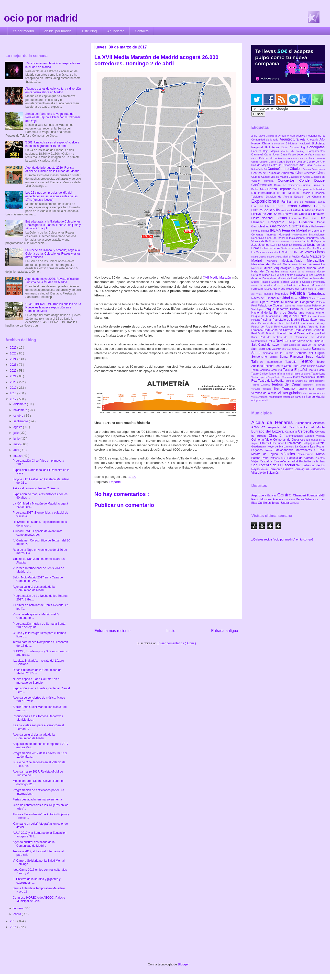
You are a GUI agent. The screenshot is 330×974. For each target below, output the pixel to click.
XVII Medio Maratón (217, 277)
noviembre (20, 410)
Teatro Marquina (284, 377)
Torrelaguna (302, 469)
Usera (285, 503)
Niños (304, 298)
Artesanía (313, 139)
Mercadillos (316, 260)
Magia (305, 256)
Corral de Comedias (287, 185)
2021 (13, 376)
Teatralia (292, 362)
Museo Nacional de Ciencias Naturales (301, 278)
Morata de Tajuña (266, 454)
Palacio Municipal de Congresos (293, 302)
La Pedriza (272, 252)
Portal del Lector (296, 323)
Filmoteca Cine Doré (304, 218)
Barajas (272, 495)
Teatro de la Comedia (295, 380)
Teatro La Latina (302, 373)
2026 (13, 347)
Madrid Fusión (292, 256)
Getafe (320, 443)
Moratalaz (290, 499)
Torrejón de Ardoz (281, 469)
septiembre (21, 421)
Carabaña (291, 431)
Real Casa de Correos (279, 330)
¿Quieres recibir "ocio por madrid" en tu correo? (282, 539)
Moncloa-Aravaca (272, 499)
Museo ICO (269, 274)
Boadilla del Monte (311, 427)
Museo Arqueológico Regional (285, 268)
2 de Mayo (258, 135)
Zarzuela (300, 396)
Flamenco (259, 222)
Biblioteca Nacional (299, 143)
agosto (18, 427)
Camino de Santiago (294, 151)
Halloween (318, 226)
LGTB (274, 244)
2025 (13, 353)
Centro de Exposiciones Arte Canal (291, 165)
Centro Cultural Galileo (264, 161)
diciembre (20, 404)
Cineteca (310, 173)
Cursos (306, 185)
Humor (265, 230)
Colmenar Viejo (262, 439)
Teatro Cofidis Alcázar (312, 365)
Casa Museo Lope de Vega (298, 154)
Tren (278, 388)
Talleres (259, 362)
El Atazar (264, 443)
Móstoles (289, 454)
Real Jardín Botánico (264, 333)
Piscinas (267, 319)
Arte (303, 139)
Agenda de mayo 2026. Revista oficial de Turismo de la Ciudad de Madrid (52, 280)
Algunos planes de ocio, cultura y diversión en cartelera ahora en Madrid (53, 90)
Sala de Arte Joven (313, 344)
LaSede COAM (289, 252)
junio (17, 438)
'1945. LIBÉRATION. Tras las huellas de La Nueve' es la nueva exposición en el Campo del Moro (53, 307)
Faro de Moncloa (305, 201)
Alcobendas (304, 423)
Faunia (321, 201)
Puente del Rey (316, 323)
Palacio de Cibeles (271, 305)
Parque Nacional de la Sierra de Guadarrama (288, 310)
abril (16, 450)
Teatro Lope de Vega (263, 377)
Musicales (282, 293)
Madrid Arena (275, 256)
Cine (300, 173)
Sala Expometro (292, 344)
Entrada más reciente (112, 631)
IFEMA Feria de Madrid (289, 230)
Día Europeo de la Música (308, 189)
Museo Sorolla (280, 281)
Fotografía (278, 222)
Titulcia (265, 469)
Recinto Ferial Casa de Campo (298, 333)
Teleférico (308, 384)
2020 (13, 382)
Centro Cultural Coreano (311, 158)
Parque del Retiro (294, 316)
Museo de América (262, 285)
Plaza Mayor (310, 319)
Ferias (279, 206)
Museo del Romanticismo (302, 288)
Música (299, 293)
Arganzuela (259, 495)
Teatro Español (295, 370)
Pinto (284, 458)
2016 (13, 921)
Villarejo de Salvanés (265, 472)
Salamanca (312, 499)
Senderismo (260, 356)
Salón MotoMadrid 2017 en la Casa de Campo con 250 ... (38, 579)
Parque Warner (315, 312)
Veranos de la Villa (264, 393)
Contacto (142, 31)
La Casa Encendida (290, 244)
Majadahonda (285, 450)
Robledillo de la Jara (312, 461)
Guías (306, 226)
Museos (269, 293)
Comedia (271, 180)
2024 (13, 359)
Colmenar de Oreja (286, 439)
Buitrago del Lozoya (268, 431)
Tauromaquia (276, 361)
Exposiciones (266, 201)
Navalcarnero (307, 454)
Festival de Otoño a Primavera (304, 214)
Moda (287, 264)
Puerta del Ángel (262, 326)
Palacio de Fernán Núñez (298, 305)
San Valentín (274, 348)
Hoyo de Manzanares (281, 446)
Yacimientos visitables (281, 396)
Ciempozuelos (295, 435)
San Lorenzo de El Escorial (273, 465)
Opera (265, 302)
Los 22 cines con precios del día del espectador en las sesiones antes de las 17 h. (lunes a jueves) (51, 196)
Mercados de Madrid (267, 264)
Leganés (258, 450)
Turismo (289, 388)
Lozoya (270, 450)
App (293, 135)
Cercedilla (306, 431)
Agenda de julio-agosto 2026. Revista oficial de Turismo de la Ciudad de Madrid (52, 169)
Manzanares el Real (310, 450)
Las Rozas (317, 446)
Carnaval (257, 154)
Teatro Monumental (304, 377)
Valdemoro (318, 469)
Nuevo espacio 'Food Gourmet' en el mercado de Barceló (36, 680)
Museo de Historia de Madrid (293, 285)
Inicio (170, 631)
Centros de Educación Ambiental (273, 173)
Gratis (297, 226)
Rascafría (267, 461)
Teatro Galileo (259, 373)
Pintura (256, 319)
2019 (13, 387)
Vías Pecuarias (311, 393)
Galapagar (309, 443)
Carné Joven (272, 154)
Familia (287, 201)
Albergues (272, 135)
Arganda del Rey (282, 427)
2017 (13, 399)
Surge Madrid (315, 356)
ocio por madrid (41, 18)
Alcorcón (319, 423)
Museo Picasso (261, 281)
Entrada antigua (224, 631)
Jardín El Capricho (313, 241)
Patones (275, 458)
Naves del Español (264, 298)
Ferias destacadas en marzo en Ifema (37, 799)
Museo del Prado (275, 288)
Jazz (254, 244)
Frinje (293, 222)
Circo (320, 173)
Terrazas (257, 388)
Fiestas (282, 218)
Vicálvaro (294, 503)
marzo (17, 456)
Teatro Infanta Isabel (280, 373)
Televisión (319, 384)
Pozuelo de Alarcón (301, 458)
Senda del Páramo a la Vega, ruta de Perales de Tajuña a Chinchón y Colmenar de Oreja (52, 117)
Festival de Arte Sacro (267, 214)
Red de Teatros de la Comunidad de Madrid (292, 337)
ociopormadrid (259, 400)
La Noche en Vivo (302, 248)
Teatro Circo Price (287, 366)
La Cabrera (302, 446)
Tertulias (268, 388)
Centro (285, 494)
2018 (13, 393)
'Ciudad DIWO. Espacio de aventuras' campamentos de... (37, 532)
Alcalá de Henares (273, 422)
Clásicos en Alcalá (300, 176)
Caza (294, 158)
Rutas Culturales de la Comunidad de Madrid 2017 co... (37, 671)
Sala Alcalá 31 (315, 341)
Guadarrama (259, 446)
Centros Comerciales (314, 169)
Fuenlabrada (294, 443)
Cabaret (257, 151)
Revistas (283, 341)
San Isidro (258, 349)
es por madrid (23, 31)
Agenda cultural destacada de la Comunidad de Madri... (34, 588)
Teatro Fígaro (316, 369)
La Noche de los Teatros (275, 248)
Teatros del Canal (287, 384)
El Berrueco (277, 443)
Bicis (285, 147)
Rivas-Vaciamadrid (286, 461)
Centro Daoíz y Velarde (292, 161)
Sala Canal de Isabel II (267, 344)
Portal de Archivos (274, 323)
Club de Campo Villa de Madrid (270, 176)
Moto (295, 264)
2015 (13, 927)
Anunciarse (115, 31)
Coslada (305, 439)
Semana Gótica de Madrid (297, 349)
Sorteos (274, 356)
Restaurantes (259, 341)
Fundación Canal (312, 222)
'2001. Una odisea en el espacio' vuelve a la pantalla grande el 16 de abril (52, 144)
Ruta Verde (298, 341)
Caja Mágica (272, 151)
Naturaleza (316, 293)
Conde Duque (312, 180)
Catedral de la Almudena (275, 158)
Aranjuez (259, 427)
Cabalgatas (316, 147)
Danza (272, 189)
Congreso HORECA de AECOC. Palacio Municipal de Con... (39, 899)
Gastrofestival (260, 226)
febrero (18, 908)
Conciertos (288, 180)
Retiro (272, 341)
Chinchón (277, 435)
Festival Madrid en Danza (308, 210)
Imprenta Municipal (279, 234)
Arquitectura (290, 139)
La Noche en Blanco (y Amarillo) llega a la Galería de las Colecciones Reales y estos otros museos (52, 253)
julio (16, 432)
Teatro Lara (318, 373)
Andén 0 (284, 135)
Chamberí (300, 495)
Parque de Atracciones (266, 316)
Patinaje (313, 316)
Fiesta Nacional (263, 218)
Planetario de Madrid (287, 319)
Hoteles (256, 230)
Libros (320, 252)
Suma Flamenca (292, 356)
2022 (13, 370)
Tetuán (276, 503)
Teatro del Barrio (316, 380)
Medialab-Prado (294, 260)
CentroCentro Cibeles (285, 169)
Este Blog (89, 31)
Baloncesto (279, 143)
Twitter (321, 388)
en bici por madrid (58, 31)
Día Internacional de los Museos (276, 193)
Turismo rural (307, 388)
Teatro (308, 361)
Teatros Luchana (261, 384)
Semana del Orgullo (310, 353)
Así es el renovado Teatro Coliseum (36, 488)
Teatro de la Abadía (271, 380)
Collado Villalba (315, 435)
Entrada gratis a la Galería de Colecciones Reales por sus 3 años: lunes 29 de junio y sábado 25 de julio (53, 225)
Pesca (321, 316)
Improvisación (300, 234)
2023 (13, 364)
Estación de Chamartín (309, 196)
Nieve (295, 298)
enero (17, 914)
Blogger (183, 964)
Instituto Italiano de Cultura (287, 241)
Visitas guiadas (290, 393)
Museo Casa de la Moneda (299, 271)
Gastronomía (281, 226)
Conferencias (262, 185)
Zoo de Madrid (315, 397)
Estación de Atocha (280, 196)
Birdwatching (298, 147)
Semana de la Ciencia (279, 353)
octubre (18, 415)
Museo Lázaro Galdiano (291, 274)
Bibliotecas (273, 147)
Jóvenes (264, 244)
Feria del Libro (262, 206)
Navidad (284, 298)
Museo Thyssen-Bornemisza (307, 281)
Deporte (115, 482)
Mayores (274, 260)
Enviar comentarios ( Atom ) (176, 643)
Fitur (322, 218)
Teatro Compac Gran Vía (267, 369)
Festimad (286, 210)
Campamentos (316, 151)
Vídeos (263, 396)
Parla (266, 458)
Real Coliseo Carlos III (310, 330)
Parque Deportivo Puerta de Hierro (290, 309)
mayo (17, 444)
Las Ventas (307, 252)
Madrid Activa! (259, 256)
